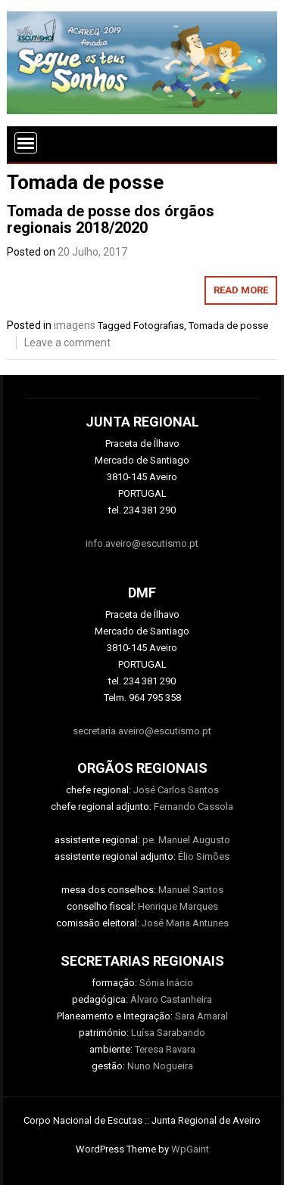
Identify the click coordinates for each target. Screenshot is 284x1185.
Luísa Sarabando (168, 1032)
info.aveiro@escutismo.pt (142, 543)
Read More (241, 290)
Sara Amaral (201, 1016)
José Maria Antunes (185, 923)
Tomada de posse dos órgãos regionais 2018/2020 (110, 219)
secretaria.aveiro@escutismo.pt (142, 731)
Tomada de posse (228, 325)
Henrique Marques (178, 906)
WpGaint (190, 1149)
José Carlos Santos (176, 790)
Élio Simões (203, 856)
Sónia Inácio (166, 982)
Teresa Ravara (165, 1049)
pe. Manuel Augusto (186, 839)
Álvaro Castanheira (171, 999)
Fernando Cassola (193, 806)
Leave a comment (67, 343)
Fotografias (158, 325)
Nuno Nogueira (160, 1066)
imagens (74, 325)
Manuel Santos (190, 889)
